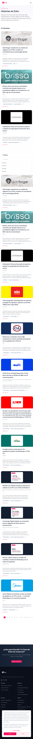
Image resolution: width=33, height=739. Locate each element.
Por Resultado (20, 690)
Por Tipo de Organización (22, 694)
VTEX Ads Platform (5, 687)
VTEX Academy (4, 702)
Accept (10, 733)
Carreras (19, 704)
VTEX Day (3, 706)
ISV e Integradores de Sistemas (23, 706)
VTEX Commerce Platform (6, 685)
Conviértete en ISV (21, 709)
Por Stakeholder (20, 692)
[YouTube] (3, 680)
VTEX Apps (3, 704)
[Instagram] (6, 680)
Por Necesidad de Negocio (22, 687)
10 (26, 617)
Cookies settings (16, 730)
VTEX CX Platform (4, 690)
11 (29, 617)
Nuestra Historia (20, 702)
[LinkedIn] (1, 680)
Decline (23, 733)
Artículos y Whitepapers (6, 700)
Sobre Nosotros (20, 700)
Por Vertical (19, 685)
